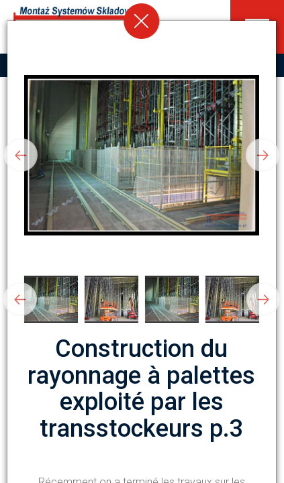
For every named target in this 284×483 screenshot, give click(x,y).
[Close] (142, 21)
